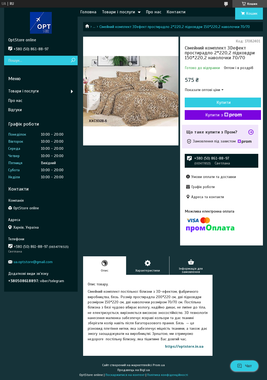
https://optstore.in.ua (184, 346)
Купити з (223, 115)
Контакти (176, 12)
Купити (224, 102)
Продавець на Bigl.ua (133, 370)
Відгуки (15, 109)
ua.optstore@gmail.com (33, 262)
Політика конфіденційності (167, 375)
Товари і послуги (118, 12)
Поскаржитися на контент (125, 375)
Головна (88, 12)
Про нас (153, 12)
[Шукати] (73, 60)
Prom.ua (159, 365)
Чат (244, 365)
